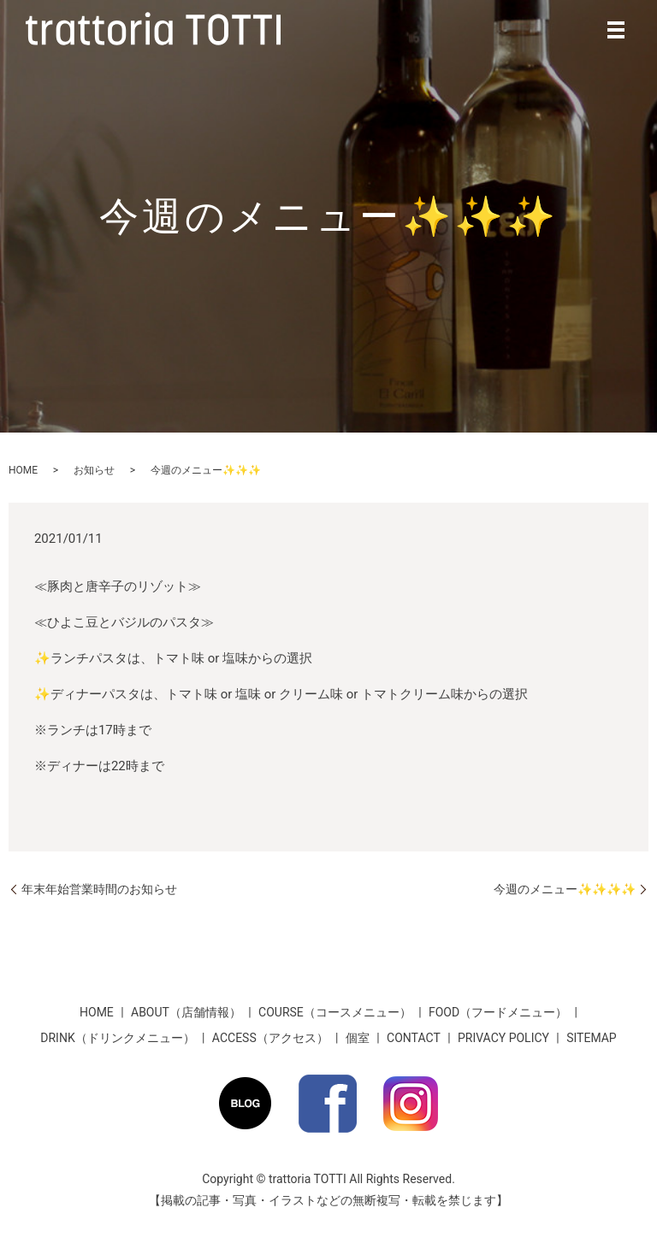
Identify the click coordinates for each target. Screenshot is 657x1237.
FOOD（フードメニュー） (498, 1012)
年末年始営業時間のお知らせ (99, 889)
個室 (358, 1038)
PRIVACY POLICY (503, 1038)
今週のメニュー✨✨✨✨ (565, 889)
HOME (23, 470)
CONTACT (414, 1038)
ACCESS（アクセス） (270, 1038)
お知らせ (94, 470)
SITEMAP (591, 1038)
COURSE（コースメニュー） (334, 1012)
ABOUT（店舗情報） (186, 1012)
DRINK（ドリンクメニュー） (117, 1038)
